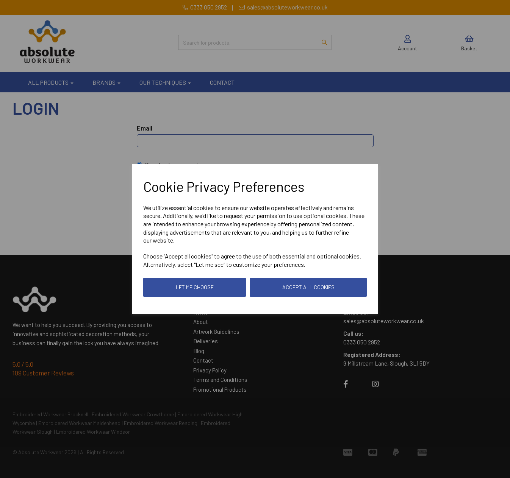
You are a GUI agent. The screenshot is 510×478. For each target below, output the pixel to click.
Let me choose (195, 287)
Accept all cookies (308, 287)
